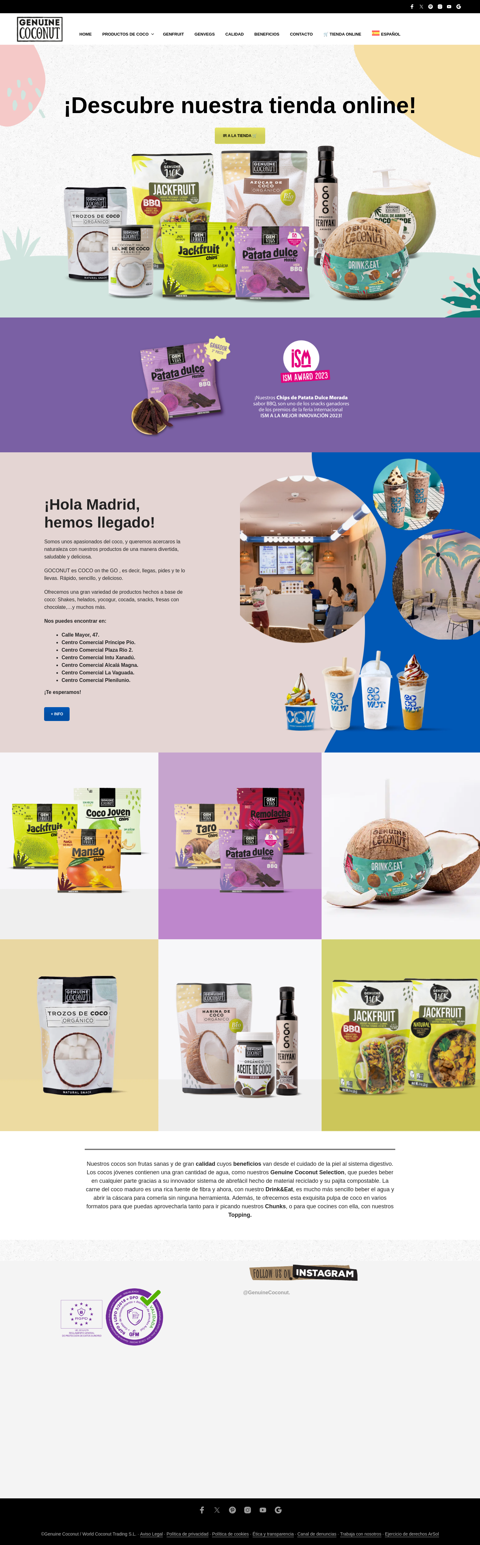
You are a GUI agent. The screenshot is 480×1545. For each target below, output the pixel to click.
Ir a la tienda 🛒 (240, 136)
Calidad (234, 34)
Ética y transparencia (273, 1534)
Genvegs (205, 34)
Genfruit (173, 34)
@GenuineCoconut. (266, 1292)
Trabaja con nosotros (360, 1534)
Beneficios (266, 34)
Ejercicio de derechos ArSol (412, 1534)
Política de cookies (230, 1534)
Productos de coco (125, 34)
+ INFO (57, 714)
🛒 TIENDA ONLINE (342, 34)
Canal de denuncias (316, 1534)
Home (85, 34)
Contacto (301, 34)
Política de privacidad (188, 1534)
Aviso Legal (151, 1534)
